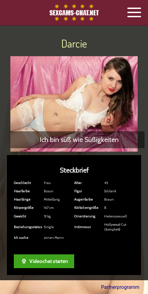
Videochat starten (44, 261)
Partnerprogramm (120, 287)
